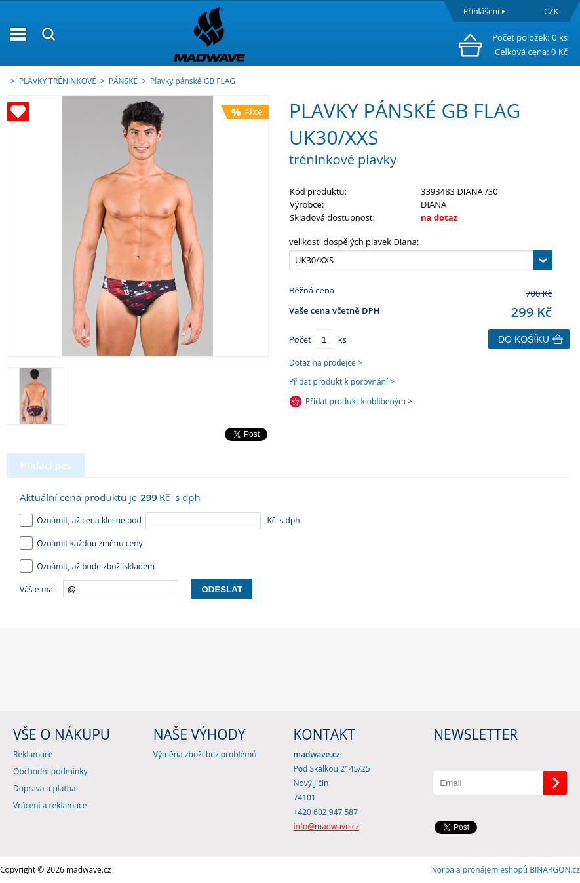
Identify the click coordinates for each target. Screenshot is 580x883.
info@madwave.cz (327, 826)
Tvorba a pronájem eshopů (478, 869)
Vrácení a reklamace (50, 805)
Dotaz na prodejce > (325, 362)
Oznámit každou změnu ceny (81, 543)
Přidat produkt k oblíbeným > (358, 401)
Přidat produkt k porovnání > (342, 381)
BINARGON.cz (555, 869)
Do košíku (523, 339)
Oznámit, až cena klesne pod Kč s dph (160, 520)
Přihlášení (481, 11)
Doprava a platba (44, 788)
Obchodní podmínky (50, 771)
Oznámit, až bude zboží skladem (87, 566)
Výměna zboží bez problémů (205, 754)
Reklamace (32, 754)
